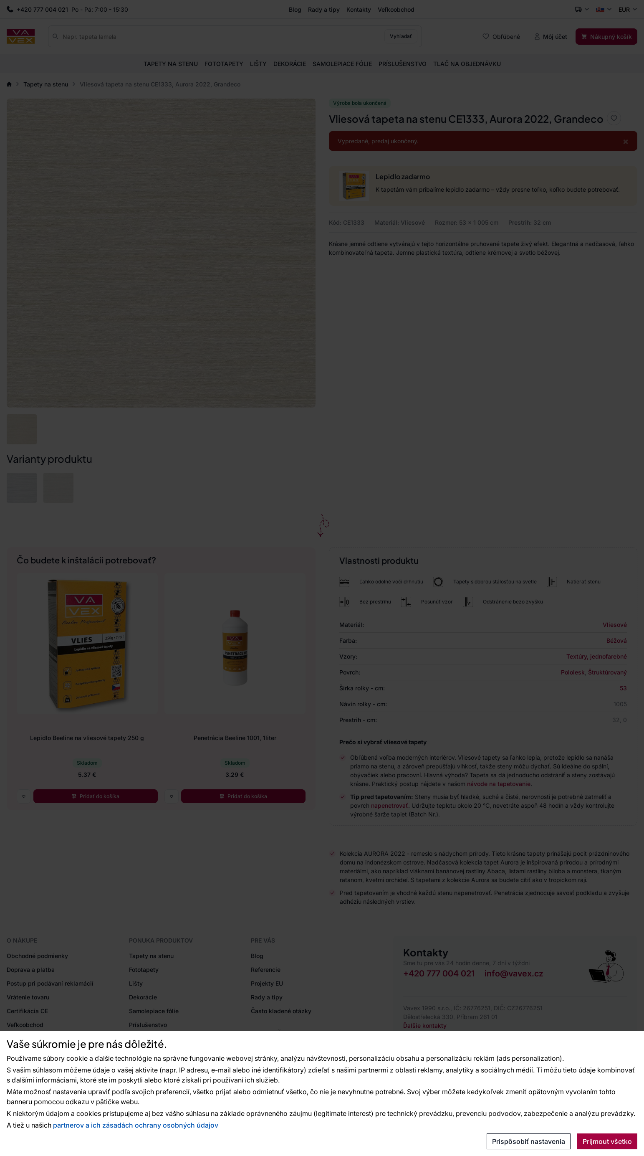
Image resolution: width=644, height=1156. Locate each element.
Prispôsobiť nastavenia (528, 1141)
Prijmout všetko (607, 1141)
